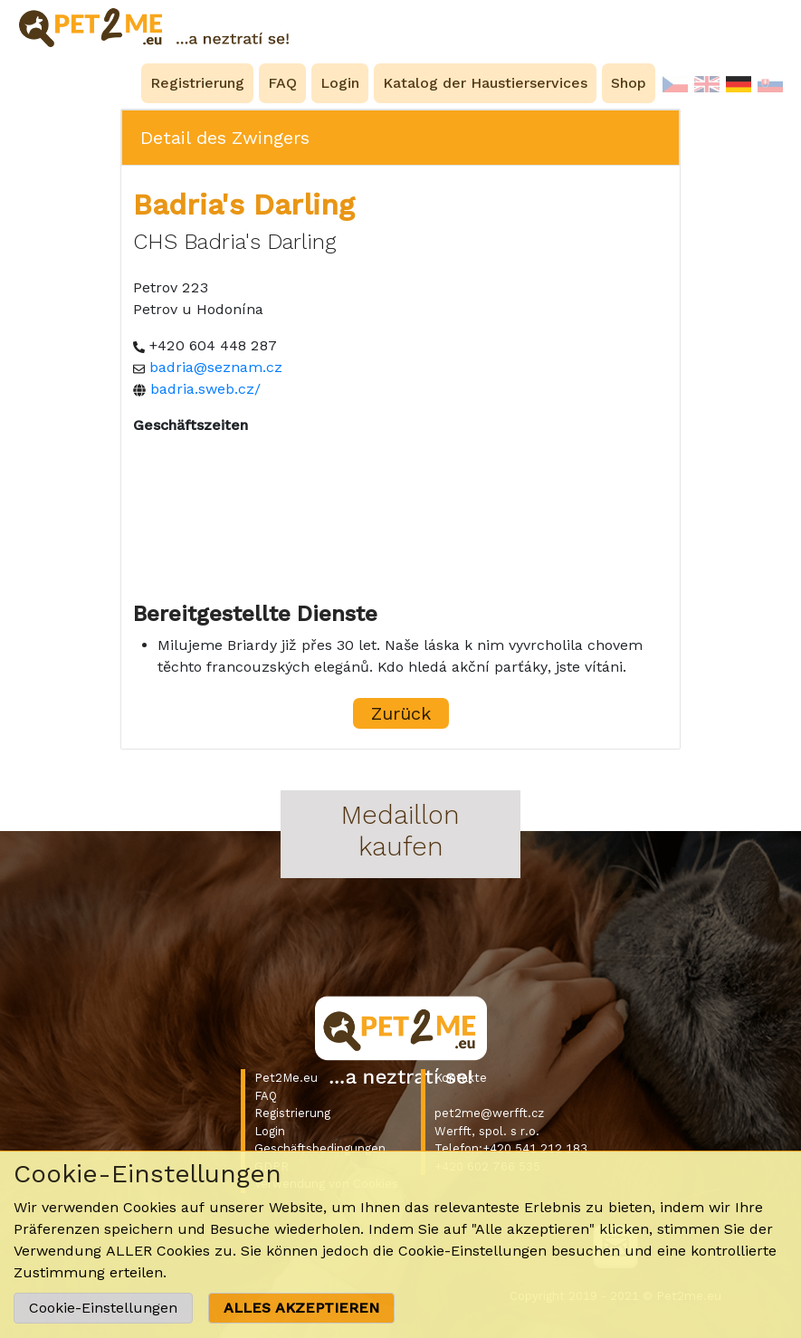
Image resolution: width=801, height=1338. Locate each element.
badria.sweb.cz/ (205, 388)
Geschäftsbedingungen (320, 1148)
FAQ (265, 1096)
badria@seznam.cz (215, 367)
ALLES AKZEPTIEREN (301, 1307)
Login (269, 1131)
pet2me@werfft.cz (489, 1113)
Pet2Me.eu (286, 1078)
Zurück (401, 713)
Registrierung (292, 1113)
